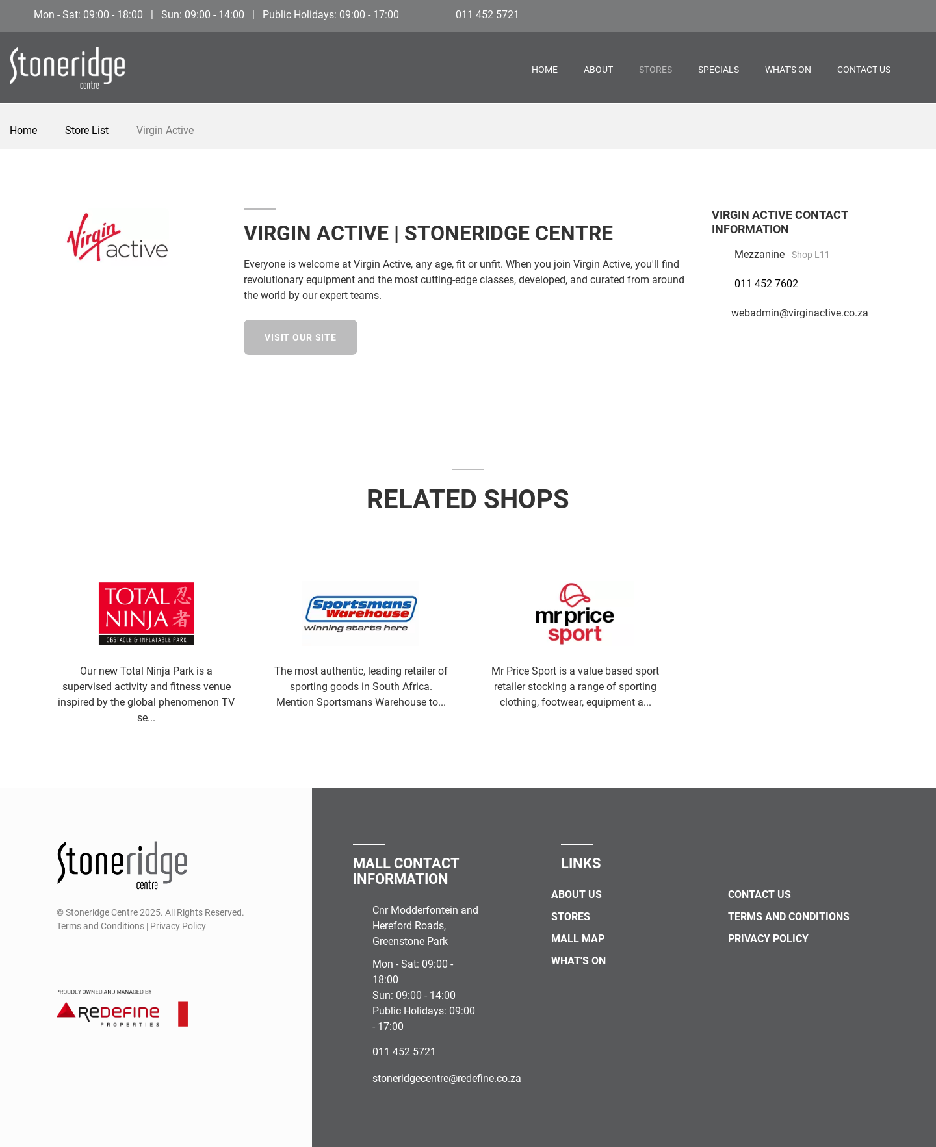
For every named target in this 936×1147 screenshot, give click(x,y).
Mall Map (577, 939)
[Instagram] (917, 14)
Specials (718, 69)
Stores (655, 69)
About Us (576, 894)
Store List (87, 130)
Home (545, 69)
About (598, 69)
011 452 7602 (766, 283)
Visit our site (301, 337)
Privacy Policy (768, 939)
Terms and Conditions (789, 916)
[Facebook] (893, 14)
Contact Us (863, 69)
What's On (788, 69)
